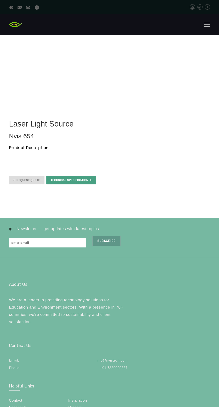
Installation (188, 298)
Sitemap (156, 312)
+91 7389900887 (126, 306)
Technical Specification (69, 180)
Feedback (157, 305)
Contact (155, 298)
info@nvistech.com (124, 299)
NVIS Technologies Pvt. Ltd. (52, 390)
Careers (186, 305)
